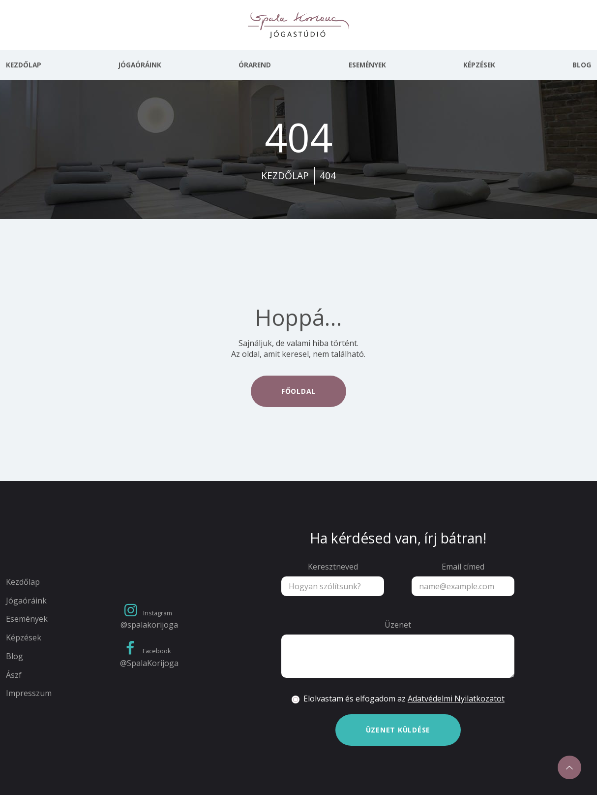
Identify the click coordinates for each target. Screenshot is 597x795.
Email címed (463, 567)
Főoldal (298, 391)
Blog (581, 65)
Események (367, 65)
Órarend (255, 65)
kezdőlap (285, 175)
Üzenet (398, 625)
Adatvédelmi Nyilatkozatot (456, 698)
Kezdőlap (23, 65)
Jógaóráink (140, 65)
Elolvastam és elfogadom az (404, 699)
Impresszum (29, 693)
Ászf (14, 675)
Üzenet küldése (398, 729)
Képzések (479, 65)
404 (328, 175)
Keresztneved (333, 567)
